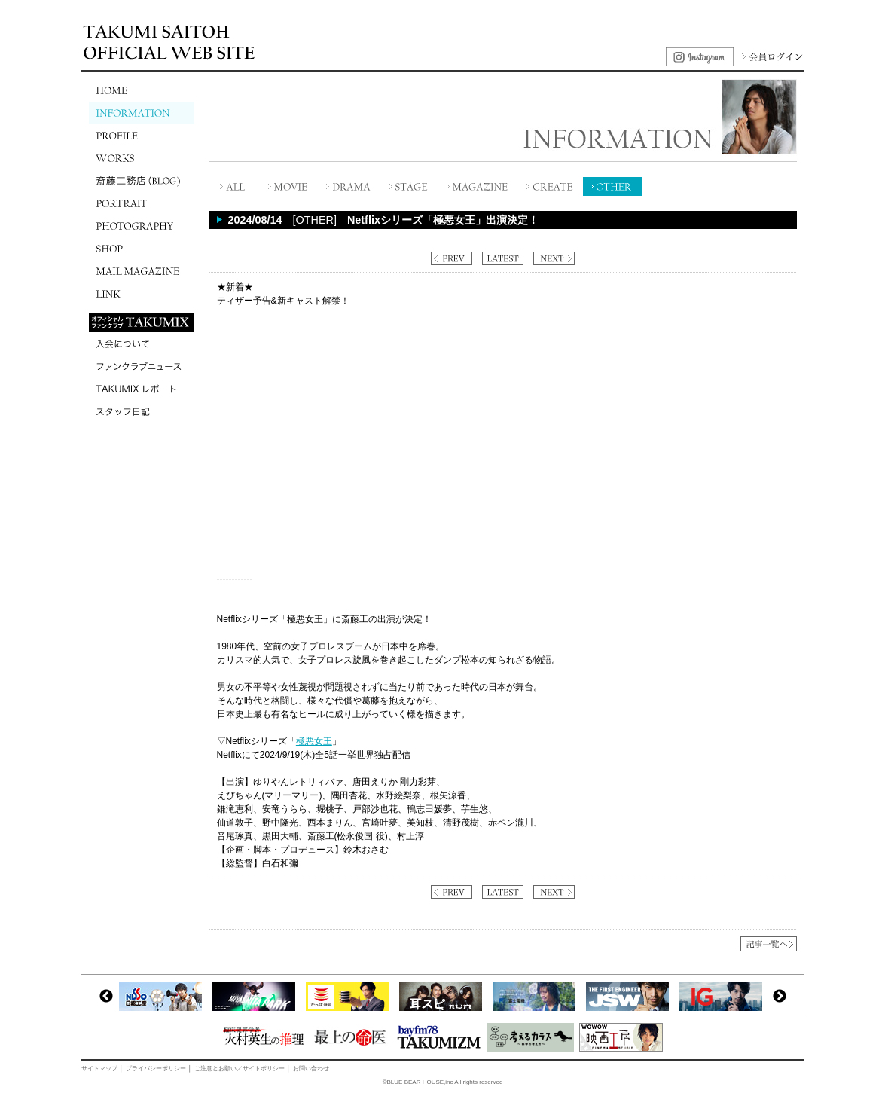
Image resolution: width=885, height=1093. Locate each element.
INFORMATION (141, 113)
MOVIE (288, 186)
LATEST (502, 258)
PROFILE (141, 135)
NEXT (554, 258)
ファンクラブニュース (141, 366)
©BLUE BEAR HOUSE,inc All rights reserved (443, 1082)
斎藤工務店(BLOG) (141, 180)
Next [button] (779, 996)
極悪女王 (314, 741)
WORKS (141, 158)
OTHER (612, 186)
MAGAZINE (478, 186)
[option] (164, 996)
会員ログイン (770, 56)
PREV (451, 258)
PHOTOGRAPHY (141, 226)
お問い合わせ (311, 1068)
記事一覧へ (768, 943)
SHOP (141, 248)
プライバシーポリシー (156, 1068)
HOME (141, 90)
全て (233, 186)
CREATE (550, 186)
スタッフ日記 (141, 411)
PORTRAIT (141, 203)
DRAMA (349, 186)
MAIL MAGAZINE (141, 271)
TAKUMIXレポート (141, 388)
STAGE (409, 186)
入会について (141, 343)
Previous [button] (106, 996)
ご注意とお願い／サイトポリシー (239, 1068)
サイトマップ (99, 1068)
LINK (141, 293)
